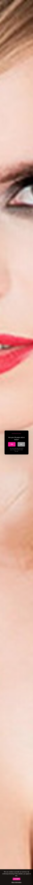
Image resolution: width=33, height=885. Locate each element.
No (21, 444)
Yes (11, 444)
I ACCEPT (16, 879)
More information (16, 882)
